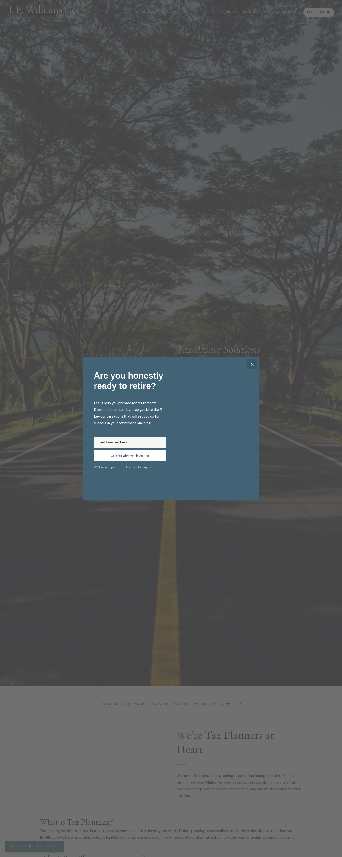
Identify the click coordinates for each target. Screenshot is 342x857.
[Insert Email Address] (130, 442)
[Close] (252, 364)
